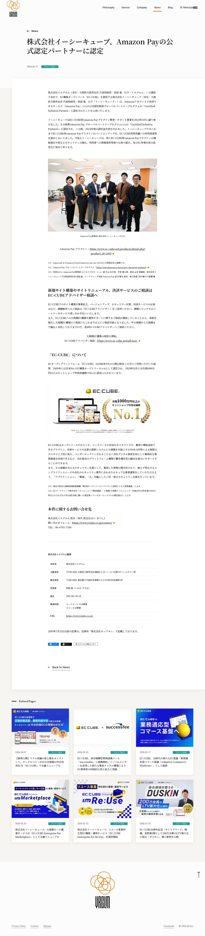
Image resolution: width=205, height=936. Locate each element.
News (157, 7)
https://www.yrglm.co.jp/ (79, 615)
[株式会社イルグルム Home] (13, 14)
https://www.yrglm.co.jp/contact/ (92, 523)
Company (142, 7)
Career (193, 7)
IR (181, 7)
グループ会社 (49, 67)
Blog (170, 7)
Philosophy (108, 7)
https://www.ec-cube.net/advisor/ (117, 340)
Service (126, 7)
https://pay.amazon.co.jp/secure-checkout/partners (121, 267)
